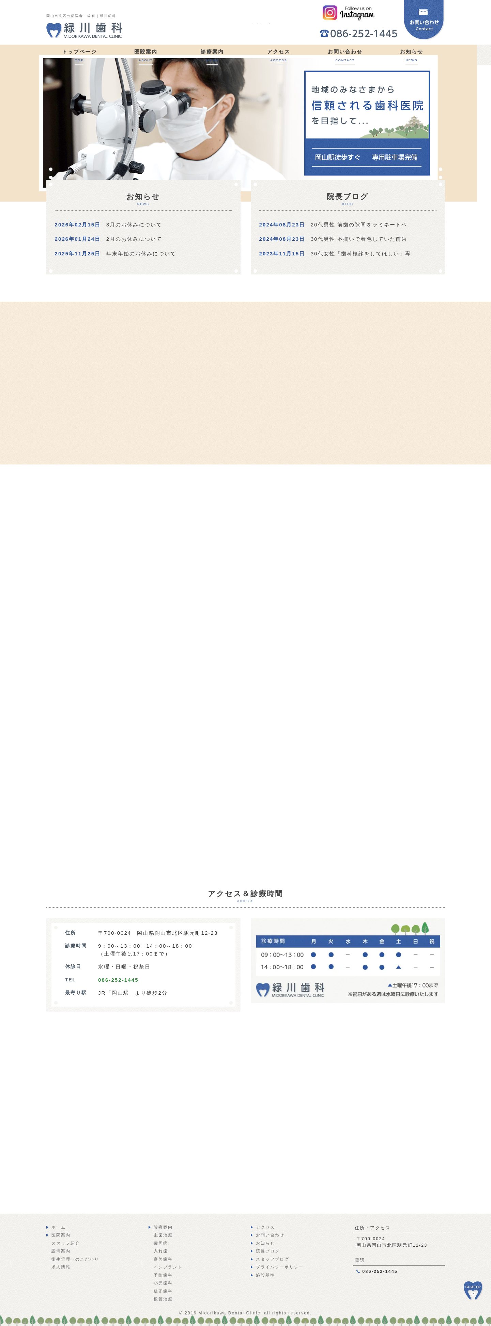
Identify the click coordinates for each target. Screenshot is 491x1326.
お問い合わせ (270, 1235)
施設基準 (265, 1275)
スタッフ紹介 (65, 1243)
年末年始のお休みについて (141, 253)
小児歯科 (163, 1283)
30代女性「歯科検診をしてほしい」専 (361, 253)
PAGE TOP (477, 1294)
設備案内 (61, 1251)
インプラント (168, 1267)
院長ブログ (268, 1251)
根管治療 (163, 1299)
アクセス (265, 1227)
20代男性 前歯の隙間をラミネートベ (359, 224)
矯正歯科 (163, 1291)
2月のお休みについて (134, 239)
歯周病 (161, 1243)
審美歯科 (163, 1259)
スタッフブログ (273, 1259)
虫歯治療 (163, 1235)
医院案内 (61, 1235)
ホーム (58, 1227)
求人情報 (61, 1267)
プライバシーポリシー (280, 1267)
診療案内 (163, 1227)
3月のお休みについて (134, 224)
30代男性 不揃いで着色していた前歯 (359, 239)
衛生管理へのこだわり (75, 1259)
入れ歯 (161, 1251)
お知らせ (265, 1243)
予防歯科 (163, 1275)
